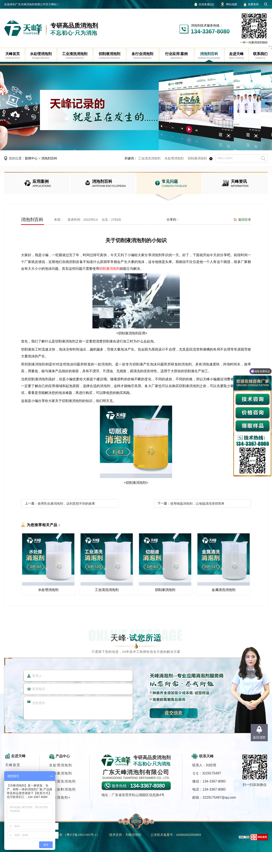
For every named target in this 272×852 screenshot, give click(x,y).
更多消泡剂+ (60, 797)
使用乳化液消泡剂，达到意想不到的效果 (66, 503)
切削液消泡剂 (197, 158)
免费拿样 (253, 4)
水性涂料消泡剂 (62, 789)
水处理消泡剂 (174, 158)
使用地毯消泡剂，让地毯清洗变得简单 (197, 503)
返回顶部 (259, 737)
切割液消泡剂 (109, 268)
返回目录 (244, 219)
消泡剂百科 (49, 158)
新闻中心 (31, 158)
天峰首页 (12, 765)
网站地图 (231, 4)
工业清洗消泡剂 (149, 158)
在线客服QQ (206, 4)
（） (81, 834)
